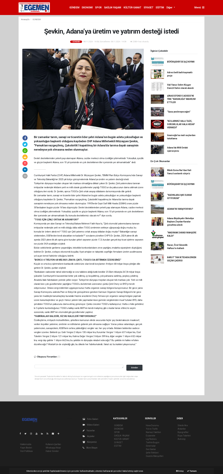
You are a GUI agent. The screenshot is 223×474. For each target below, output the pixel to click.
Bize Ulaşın (90, 447)
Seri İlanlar (151, 449)
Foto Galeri (90, 419)
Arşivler (89, 436)
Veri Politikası (26, 451)
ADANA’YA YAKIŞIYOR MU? (180, 209)
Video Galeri (91, 425)
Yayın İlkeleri (26, 447)
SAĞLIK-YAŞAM (112, 7)
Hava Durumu (152, 425)
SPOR (98, 7)
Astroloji (181, 439)
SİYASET (148, 7)
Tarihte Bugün (152, 442)
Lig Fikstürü (151, 439)
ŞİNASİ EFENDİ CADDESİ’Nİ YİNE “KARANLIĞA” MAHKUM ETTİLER (181, 99)
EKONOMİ (87, 7)
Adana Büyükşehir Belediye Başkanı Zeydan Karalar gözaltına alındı (180, 221)
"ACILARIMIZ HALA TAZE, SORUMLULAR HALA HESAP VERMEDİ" (181, 124)
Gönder (134, 367)
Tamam (192, 471)
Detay (180, 471)
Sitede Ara (183, 425)
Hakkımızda (25, 444)
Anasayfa (25, 19)
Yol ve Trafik (152, 429)
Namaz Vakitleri (153, 432)
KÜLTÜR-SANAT (132, 7)
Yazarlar (89, 430)
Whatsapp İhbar (53, 447)
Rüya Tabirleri (184, 435)
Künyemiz (90, 442)
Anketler (182, 429)
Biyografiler (183, 432)
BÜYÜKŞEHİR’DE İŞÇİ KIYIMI (181, 62)
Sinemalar (151, 446)
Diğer (169, 7)
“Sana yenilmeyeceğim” (178, 111)
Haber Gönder (52, 451)
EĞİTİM (160, 7)
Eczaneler (150, 435)
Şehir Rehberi (152, 452)
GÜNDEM (74, 7)
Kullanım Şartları (53, 444)
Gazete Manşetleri (154, 456)
